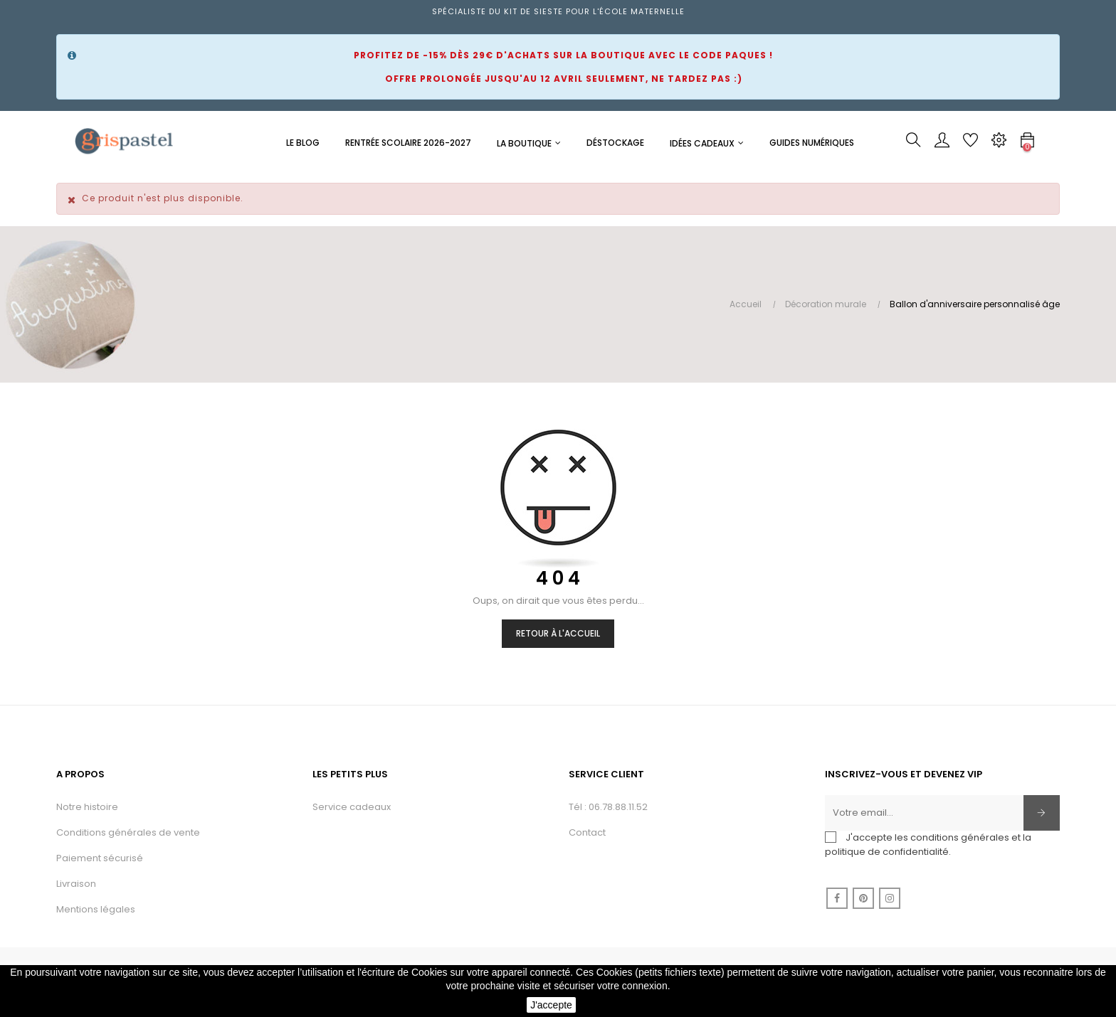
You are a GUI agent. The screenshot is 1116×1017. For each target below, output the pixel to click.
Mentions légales (95, 909)
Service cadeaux (351, 807)
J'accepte (551, 1005)
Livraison (76, 883)
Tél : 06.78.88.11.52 (608, 807)
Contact (587, 832)
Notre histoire (87, 807)
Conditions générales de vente (128, 832)
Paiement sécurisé (99, 858)
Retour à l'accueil (558, 633)
